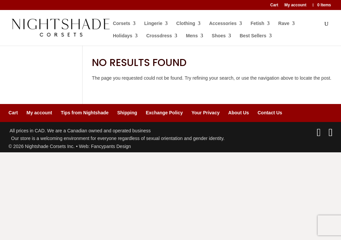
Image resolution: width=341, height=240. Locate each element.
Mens (192, 35)
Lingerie (154, 23)
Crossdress (159, 35)
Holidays (123, 35)
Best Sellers (253, 35)
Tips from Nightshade (85, 112)
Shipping (127, 112)
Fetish (257, 23)
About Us (238, 112)
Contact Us (269, 112)
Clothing (185, 23)
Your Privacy (205, 112)
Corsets (122, 23)
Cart (274, 5)
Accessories (223, 23)
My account (295, 5)
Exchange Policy (164, 112)
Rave (284, 23)
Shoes (219, 35)
